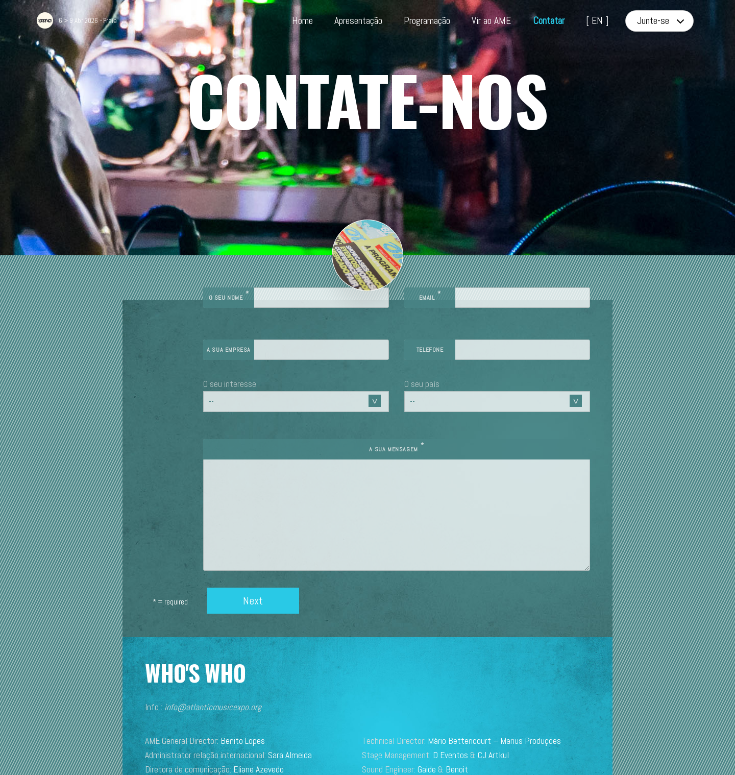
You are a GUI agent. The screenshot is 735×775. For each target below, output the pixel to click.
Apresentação (358, 20)
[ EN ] (597, 20)
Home (302, 20)
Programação (427, 20)
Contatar (549, 20)
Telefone (467, 305)
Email (467, 251)
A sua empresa (303, 305)
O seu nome (303, 251)
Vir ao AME (491, 20)
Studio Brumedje (457, 739)
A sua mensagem (433, 403)
